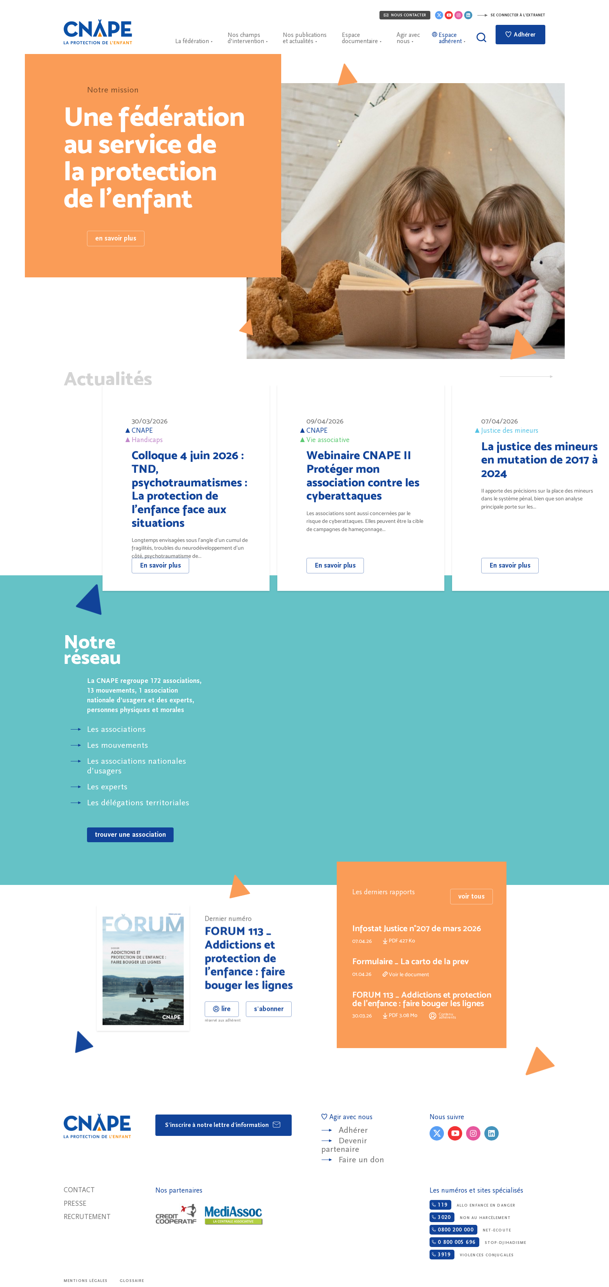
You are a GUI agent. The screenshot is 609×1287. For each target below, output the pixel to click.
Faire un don (361, 1160)
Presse (75, 1204)
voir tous (471, 923)
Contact (79, 1190)
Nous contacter (405, 15)
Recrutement (87, 1217)
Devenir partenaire (344, 1145)
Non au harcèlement (470, 1217)
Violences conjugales (472, 1254)
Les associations (116, 729)
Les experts (107, 787)
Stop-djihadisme (478, 1242)
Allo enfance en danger (472, 1205)
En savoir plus (160, 565)
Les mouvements (117, 745)
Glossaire (132, 1281)
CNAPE (98, 31)
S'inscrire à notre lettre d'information (223, 1124)
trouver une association (130, 835)
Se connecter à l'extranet (511, 15)
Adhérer (520, 34)
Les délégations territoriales (138, 803)
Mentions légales (86, 1281)
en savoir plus (115, 238)
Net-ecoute (470, 1230)
